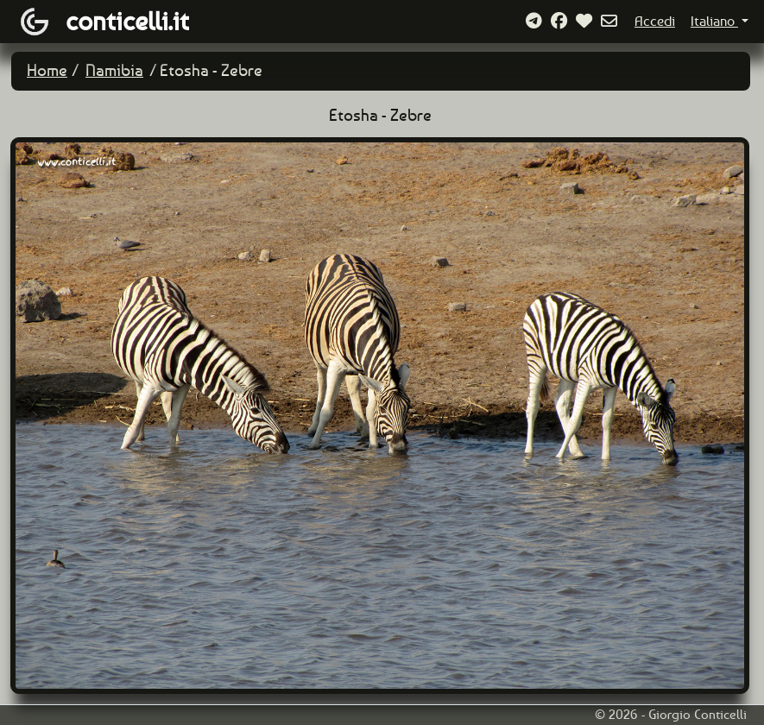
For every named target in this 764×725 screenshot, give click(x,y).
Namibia (114, 70)
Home (47, 70)
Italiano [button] (714, 21)
